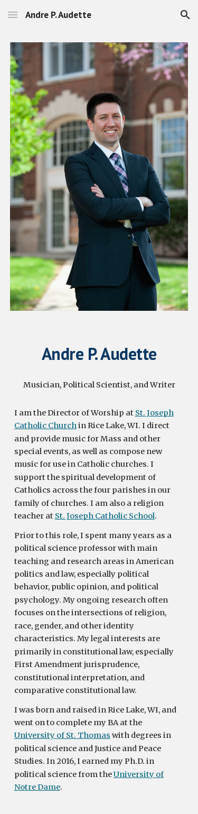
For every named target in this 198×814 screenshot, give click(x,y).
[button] (12, 14)
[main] (99, 353)
